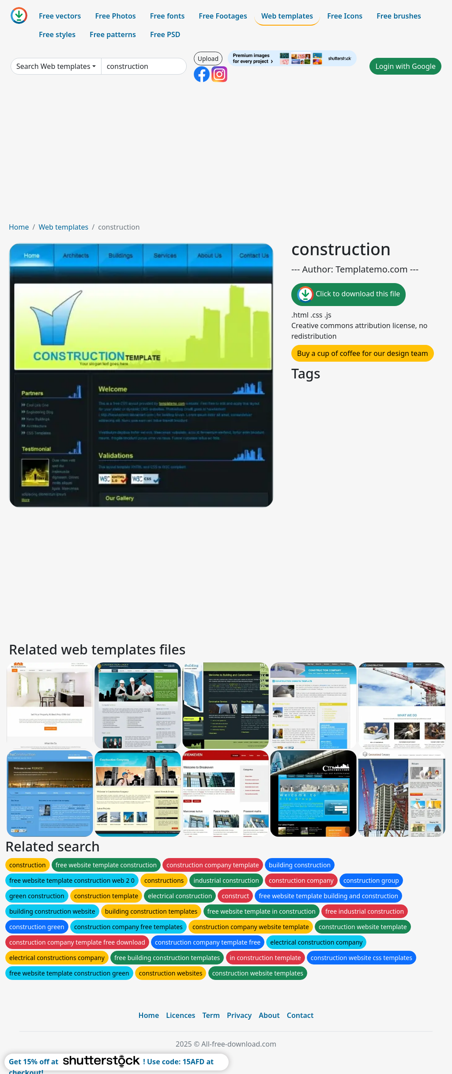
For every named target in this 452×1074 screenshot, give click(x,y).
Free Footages (223, 16)
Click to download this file (348, 294)
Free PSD (165, 34)
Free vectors (60, 16)
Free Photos (115, 16)
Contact (300, 1015)
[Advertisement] (226, 155)
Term (211, 1015)
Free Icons (344, 16)
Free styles (57, 34)
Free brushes (399, 16)
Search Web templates (53, 66)
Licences (180, 1015)
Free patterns (113, 34)
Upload (208, 58)
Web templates (287, 16)
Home (19, 227)
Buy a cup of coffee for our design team (362, 353)
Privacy (239, 1015)
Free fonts (167, 16)
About (269, 1015)
